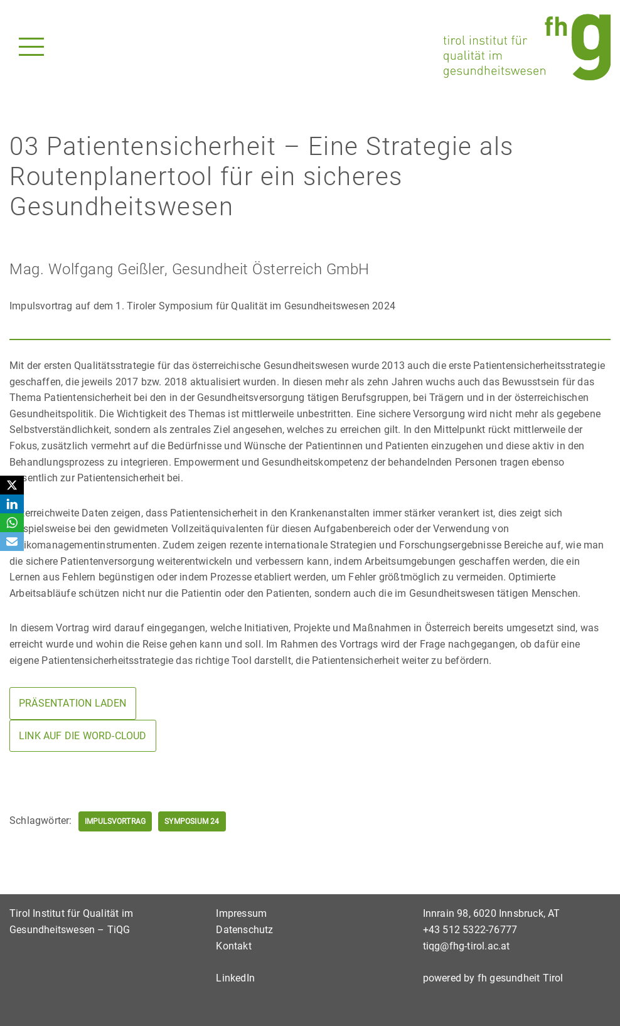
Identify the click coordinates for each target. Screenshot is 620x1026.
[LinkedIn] (12, 503)
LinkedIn (235, 978)
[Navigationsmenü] (31, 46)
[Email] (12, 541)
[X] (12, 485)
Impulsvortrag (115, 821)
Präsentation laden (73, 703)
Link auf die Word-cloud (83, 736)
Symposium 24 (191, 821)
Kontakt (233, 946)
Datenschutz (244, 930)
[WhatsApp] (12, 522)
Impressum (241, 913)
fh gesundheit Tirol (521, 978)
